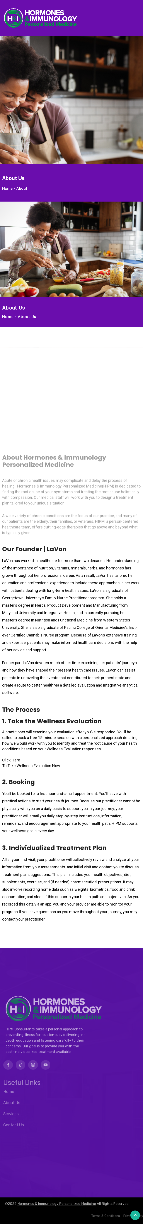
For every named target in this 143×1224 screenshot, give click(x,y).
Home (7, 188)
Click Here (11, 760)
